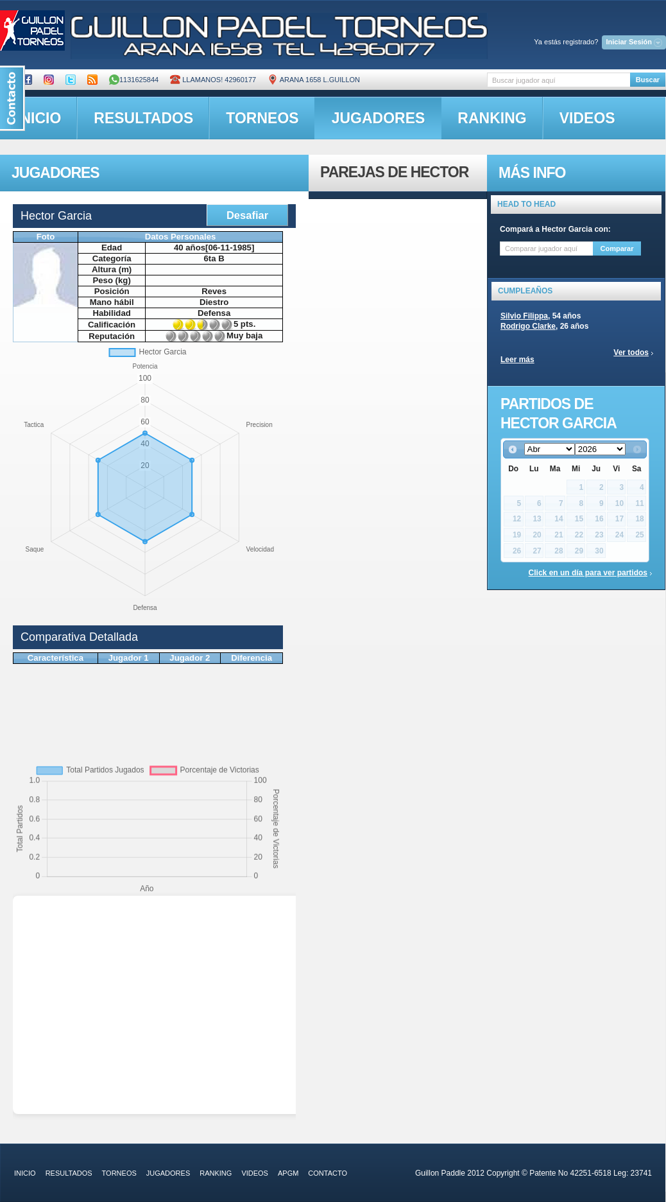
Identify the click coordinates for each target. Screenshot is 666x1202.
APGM (288, 1173)
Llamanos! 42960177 (213, 79)
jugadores (378, 118)
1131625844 (133, 79)
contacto (327, 1173)
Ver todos (631, 352)
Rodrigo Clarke (528, 326)
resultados (143, 118)
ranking (491, 118)
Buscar (648, 79)
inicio (25, 1173)
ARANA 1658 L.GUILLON (314, 79)
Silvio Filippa (524, 315)
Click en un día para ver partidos (588, 572)
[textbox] (558, 80)
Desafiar (247, 215)
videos (587, 118)
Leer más (517, 359)
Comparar (617, 248)
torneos (262, 118)
